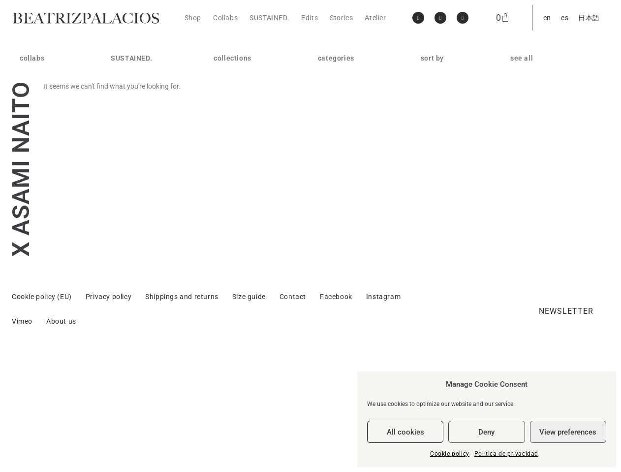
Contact (292, 419)
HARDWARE (233, 112)
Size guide (249, 419)
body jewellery (341, 147)
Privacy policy (108, 419)
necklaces (334, 100)
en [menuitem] (547, 18)
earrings (331, 76)
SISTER (226, 135)
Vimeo (22, 443)
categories (338, 58)
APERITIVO (232, 76)
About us (61, 443)
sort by (435, 58)
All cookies (405, 432)
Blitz (221, 183)
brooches (333, 124)
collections (235, 58)
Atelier (375, 18)
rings (326, 88)
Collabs (225, 18)
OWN (222, 88)
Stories (341, 18)
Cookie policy (449, 453)
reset (429, 112)
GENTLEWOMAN (241, 100)
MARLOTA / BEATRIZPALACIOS (53, 76)
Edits (309, 18)
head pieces (337, 135)
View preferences (567, 432)
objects (330, 159)
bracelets (333, 112)
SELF (222, 159)
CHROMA (229, 147)
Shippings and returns (181, 419)
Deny (486, 432)
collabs (34, 58)
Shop (193, 18)
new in (431, 76)
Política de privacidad (506, 453)
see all (521, 58)
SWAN (224, 124)
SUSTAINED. (269, 18)
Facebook (336, 419)
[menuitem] (547, 18)
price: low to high (449, 100)
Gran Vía (228, 171)
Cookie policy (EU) (42, 419)
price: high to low (449, 88)
